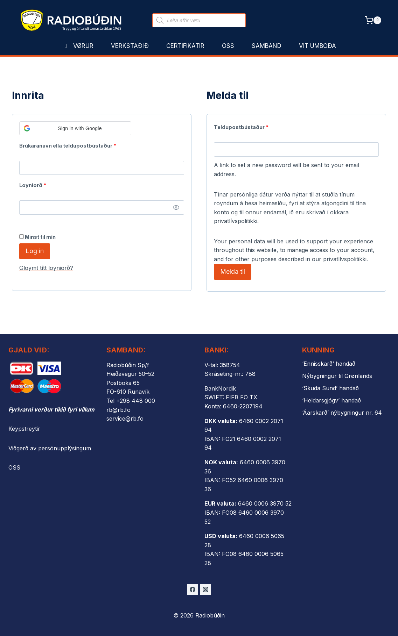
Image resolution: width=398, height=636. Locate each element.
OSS (14, 467)
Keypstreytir (24, 428)
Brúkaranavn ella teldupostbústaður (69, 144)
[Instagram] (205, 589)
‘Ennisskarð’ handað (328, 363)
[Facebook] (192, 589)
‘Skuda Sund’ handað (330, 388)
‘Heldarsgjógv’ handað (331, 400)
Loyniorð (34, 183)
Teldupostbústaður (243, 125)
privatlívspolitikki (235, 220)
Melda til (232, 271)
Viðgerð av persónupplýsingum (49, 448)
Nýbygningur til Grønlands (337, 375)
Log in (35, 251)
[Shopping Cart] (373, 20)
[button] (75, 128)
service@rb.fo (125, 418)
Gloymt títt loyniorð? (46, 267)
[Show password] (176, 208)
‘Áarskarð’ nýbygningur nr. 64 (342, 412)
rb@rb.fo (118, 409)
